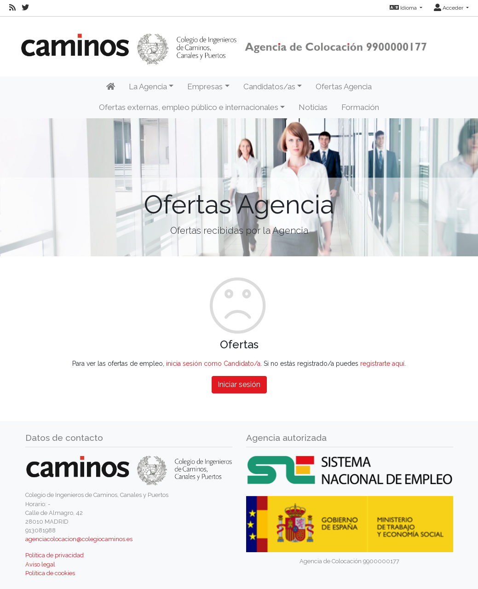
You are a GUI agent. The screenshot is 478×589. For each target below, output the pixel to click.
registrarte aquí (382, 363)
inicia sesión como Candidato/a (213, 363)
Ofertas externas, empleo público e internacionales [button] (188, 107)
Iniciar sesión (239, 384)
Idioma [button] (404, 8)
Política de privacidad (54, 555)
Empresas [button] (205, 86)
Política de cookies (50, 573)
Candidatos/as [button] (269, 86)
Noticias (313, 107)
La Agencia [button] (148, 86)
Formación (360, 107)
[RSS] (12, 8)
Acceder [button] (449, 8)
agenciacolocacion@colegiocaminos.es (78, 539)
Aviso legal (40, 564)
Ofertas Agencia (344, 86)
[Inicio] (110, 87)
